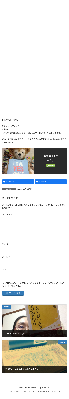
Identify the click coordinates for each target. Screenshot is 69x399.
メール (6, 260)
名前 (5, 247)
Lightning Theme (34, 394)
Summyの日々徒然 (24, 189)
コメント (7, 214)
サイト (5, 273)
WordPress (21, 394)
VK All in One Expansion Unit (50, 394)
